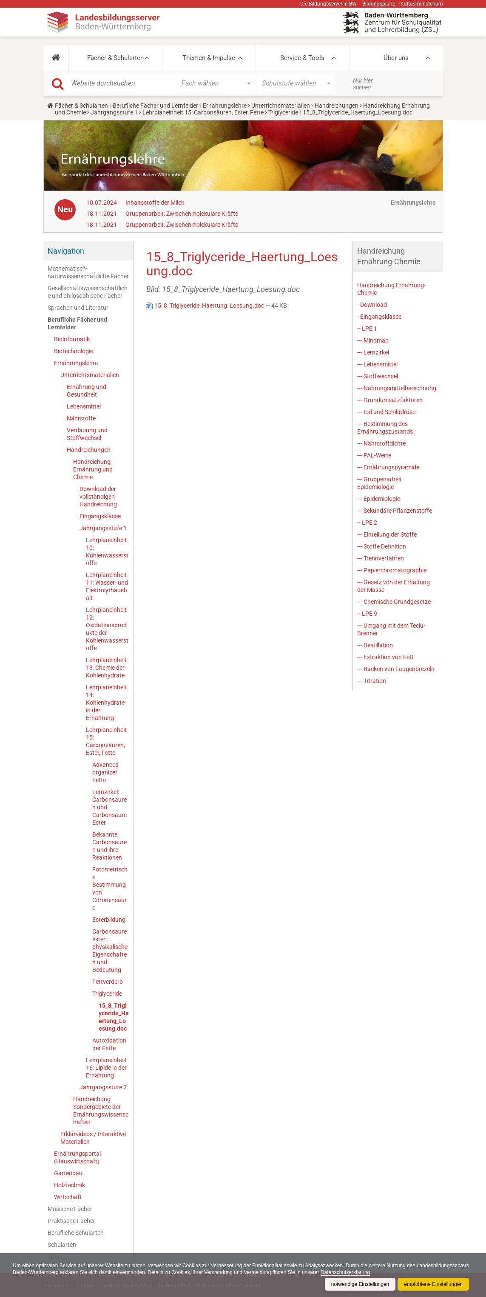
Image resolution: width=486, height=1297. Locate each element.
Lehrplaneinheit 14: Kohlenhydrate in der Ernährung (106, 702)
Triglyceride (283, 112)
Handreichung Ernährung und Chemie (93, 469)
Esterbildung (108, 919)
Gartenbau (68, 1173)
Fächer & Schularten (115, 58)
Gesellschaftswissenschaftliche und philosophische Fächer (88, 292)
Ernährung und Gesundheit (86, 390)
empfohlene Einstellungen (433, 1284)
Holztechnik (69, 1185)
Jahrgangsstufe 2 (103, 1087)
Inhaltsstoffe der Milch (155, 202)
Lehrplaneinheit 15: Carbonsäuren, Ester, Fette (203, 112)
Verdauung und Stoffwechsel (87, 434)
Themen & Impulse (208, 58)
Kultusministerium (422, 4)
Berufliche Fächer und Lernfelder (155, 105)
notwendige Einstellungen (360, 1284)
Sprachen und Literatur (78, 307)
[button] (56, 57)
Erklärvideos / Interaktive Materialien (93, 1138)
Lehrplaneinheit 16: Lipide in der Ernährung (106, 1068)
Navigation (66, 250)
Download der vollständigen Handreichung (98, 497)
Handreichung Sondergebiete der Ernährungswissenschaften (100, 1111)
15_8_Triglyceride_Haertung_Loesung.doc (114, 1017)
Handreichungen (336, 105)
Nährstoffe (81, 418)
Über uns (396, 58)
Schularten (62, 1244)
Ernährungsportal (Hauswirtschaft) (77, 1157)
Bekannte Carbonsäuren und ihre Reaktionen (109, 846)
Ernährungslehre (225, 105)
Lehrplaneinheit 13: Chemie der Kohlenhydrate (106, 668)
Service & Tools (302, 58)
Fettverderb (107, 981)
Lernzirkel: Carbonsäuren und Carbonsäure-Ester (110, 807)
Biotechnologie (73, 351)
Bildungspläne (378, 4)
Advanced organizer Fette (105, 772)
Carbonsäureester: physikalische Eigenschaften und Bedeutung (110, 950)
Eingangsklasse (100, 516)
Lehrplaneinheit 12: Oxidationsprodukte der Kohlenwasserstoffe (107, 628)
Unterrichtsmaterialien (280, 105)
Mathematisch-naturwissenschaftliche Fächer (88, 272)
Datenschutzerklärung (400, 1272)
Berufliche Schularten (76, 1232)
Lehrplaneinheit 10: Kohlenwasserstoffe (107, 551)
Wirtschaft (68, 1197)
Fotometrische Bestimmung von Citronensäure (110, 888)
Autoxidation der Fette (109, 1044)
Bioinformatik (72, 339)
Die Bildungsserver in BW (328, 4)
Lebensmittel (84, 406)
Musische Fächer (70, 1209)
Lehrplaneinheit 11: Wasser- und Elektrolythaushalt (107, 586)
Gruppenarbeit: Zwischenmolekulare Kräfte (181, 213)
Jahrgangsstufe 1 (114, 112)
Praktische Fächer (71, 1220)
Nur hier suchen (363, 84)
